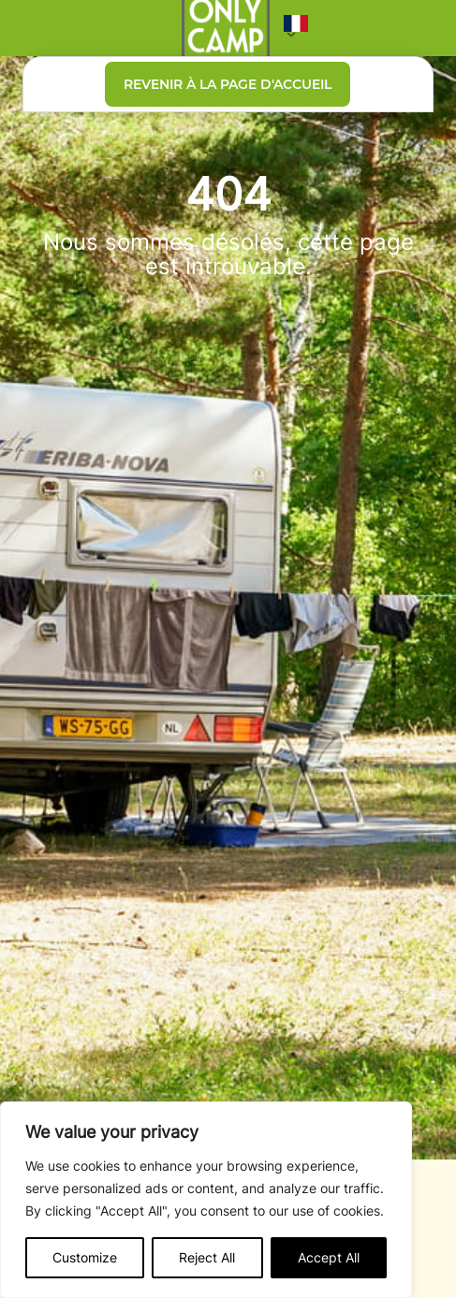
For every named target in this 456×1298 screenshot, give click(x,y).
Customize (84, 1257)
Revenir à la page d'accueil (227, 84)
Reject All (207, 1257)
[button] (296, 28)
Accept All (329, 1257)
